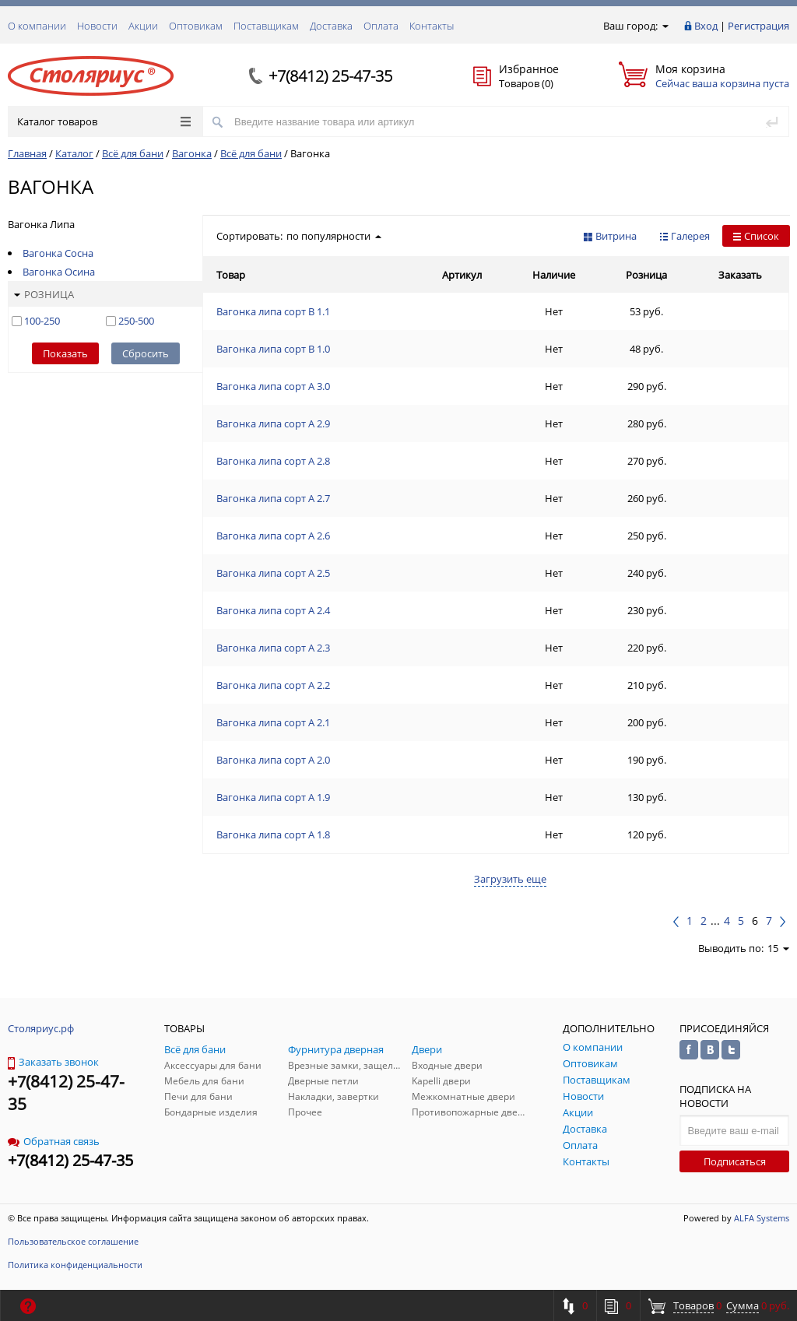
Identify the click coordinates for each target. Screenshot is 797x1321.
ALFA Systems (761, 1218)
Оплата (380, 26)
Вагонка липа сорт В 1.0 (273, 349)
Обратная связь (54, 1141)
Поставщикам (266, 26)
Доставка (331, 26)
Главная (27, 153)
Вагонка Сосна (58, 253)
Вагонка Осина (59, 272)
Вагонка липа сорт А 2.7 (273, 498)
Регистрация (758, 26)
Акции (143, 26)
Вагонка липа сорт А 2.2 (273, 685)
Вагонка (192, 153)
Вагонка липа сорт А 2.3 (273, 648)
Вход (706, 26)
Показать (65, 353)
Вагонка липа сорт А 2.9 (273, 423)
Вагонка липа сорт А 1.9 (273, 797)
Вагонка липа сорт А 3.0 (273, 386)
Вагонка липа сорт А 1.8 (273, 834)
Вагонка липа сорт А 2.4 (273, 610)
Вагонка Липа (41, 224)
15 (778, 948)
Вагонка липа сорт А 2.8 (273, 461)
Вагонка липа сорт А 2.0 (273, 760)
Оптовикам (196, 26)
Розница (44, 294)
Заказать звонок (53, 1062)
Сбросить (145, 353)
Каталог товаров (104, 121)
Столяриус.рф (41, 1028)
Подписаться (735, 1161)
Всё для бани (132, 153)
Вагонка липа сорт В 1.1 (273, 311)
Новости (97, 26)
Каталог (74, 153)
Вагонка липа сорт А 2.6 (273, 536)
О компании (37, 26)
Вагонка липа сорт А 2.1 (273, 722)
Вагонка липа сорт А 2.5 (273, 573)
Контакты (431, 26)
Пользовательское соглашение (73, 1241)
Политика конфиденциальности (75, 1264)
